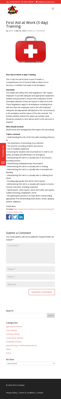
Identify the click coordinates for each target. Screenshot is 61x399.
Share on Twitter (15, 217)
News (30, 31)
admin (10, 31)
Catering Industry (13, 334)
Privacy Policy (11, 392)
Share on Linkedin (21, 217)
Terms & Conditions (27, 392)
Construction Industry (14, 338)
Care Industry (11, 330)
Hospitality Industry (13, 341)
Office (8, 353)
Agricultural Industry (14, 326)
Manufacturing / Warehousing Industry (21, 345)
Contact (40, 392)
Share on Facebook (9, 217)
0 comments (40, 31)
